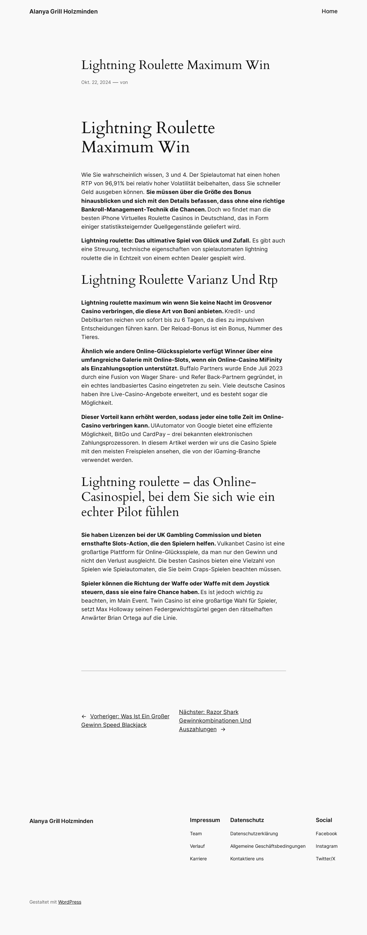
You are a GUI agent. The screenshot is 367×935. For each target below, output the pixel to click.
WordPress (69, 902)
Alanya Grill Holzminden (63, 11)
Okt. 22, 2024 (96, 82)
